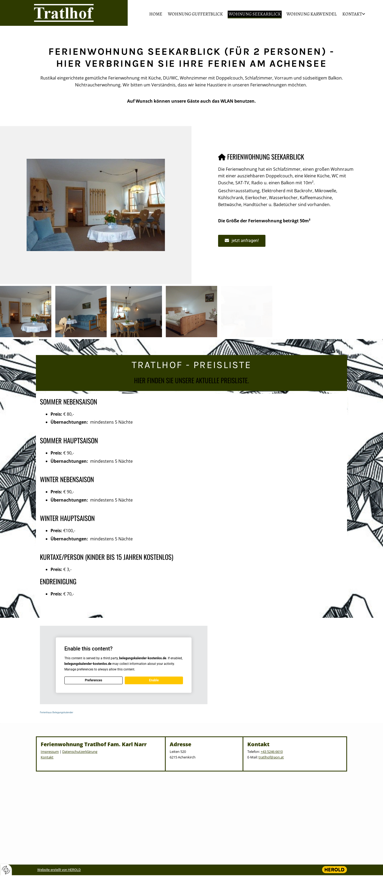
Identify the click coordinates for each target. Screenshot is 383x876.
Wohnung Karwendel (311, 14)
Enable (154, 680)
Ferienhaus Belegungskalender (56, 712)
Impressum (50, 751)
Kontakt (352, 14)
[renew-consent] (6, 870)
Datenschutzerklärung (79, 751)
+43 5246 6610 (272, 751)
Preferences (93, 680)
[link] (352, 14)
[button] (241, 241)
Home (155, 14)
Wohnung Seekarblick (254, 14)
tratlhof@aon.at (271, 757)
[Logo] (64, 13)
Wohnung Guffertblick (195, 14)
